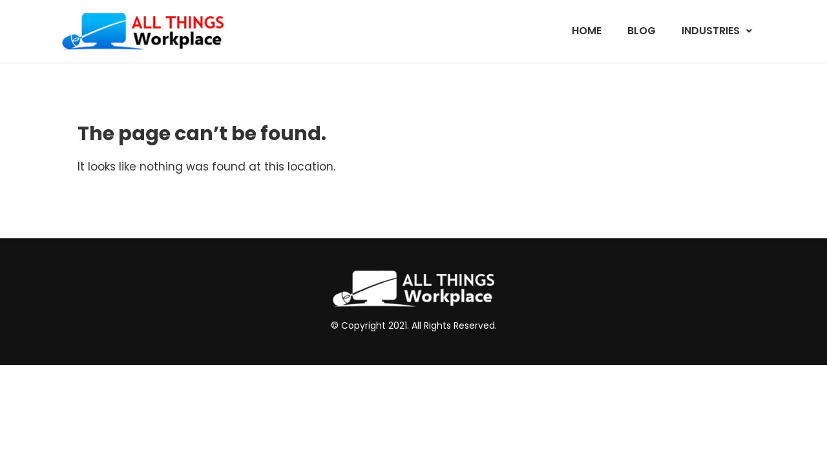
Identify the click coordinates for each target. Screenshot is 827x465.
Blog (641, 30)
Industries (717, 30)
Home (587, 30)
